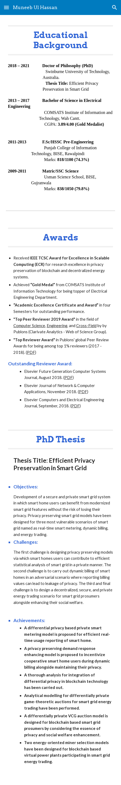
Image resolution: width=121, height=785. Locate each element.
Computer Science (29, 325)
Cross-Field (86, 325)
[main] (60, 40)
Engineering (57, 325)
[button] (6, 7)
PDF (31, 352)
